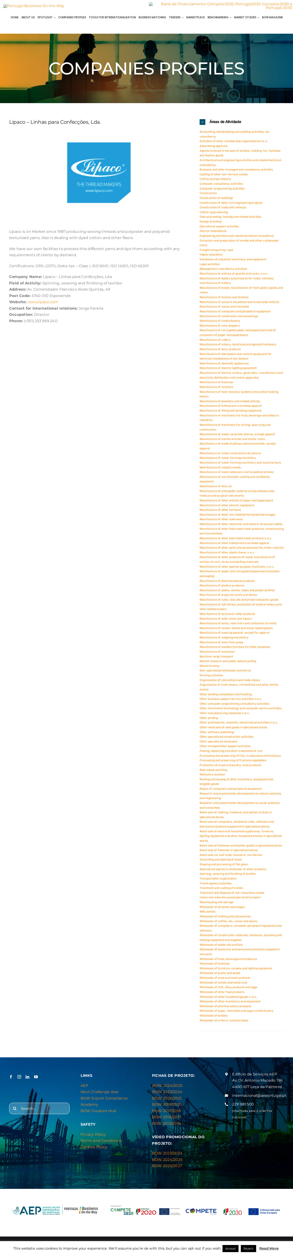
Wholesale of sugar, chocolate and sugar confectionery (237, 1013)
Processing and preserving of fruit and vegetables (233, 763)
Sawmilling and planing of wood (221, 862)
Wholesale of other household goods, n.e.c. (229, 999)
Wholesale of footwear (215, 966)
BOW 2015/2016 (166, 1126)
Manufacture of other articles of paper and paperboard (236, 503)
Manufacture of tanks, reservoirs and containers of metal (238, 626)
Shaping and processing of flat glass (224, 867)
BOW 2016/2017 (166, 1120)
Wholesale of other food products (222, 995)
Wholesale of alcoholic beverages (222, 909)
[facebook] (11, 1080)
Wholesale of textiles (214, 1018)
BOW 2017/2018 (166, 1114)
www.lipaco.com (43, 305)
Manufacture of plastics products (222, 588)
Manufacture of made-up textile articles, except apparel (237, 437)
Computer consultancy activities (221, 186)
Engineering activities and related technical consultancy (237, 238)
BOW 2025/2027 (167, 1169)
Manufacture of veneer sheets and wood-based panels (236, 631)
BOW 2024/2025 (167, 1088)
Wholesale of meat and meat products (225, 980)
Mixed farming (209, 669)
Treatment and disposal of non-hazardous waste (232, 895)
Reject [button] (248, 1248)
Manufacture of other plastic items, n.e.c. (227, 555)
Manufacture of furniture (216, 390)
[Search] (15, 1111)
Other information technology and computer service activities (241, 711)
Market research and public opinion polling (228, 664)
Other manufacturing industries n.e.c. (225, 716)
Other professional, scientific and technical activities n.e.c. (239, 725)
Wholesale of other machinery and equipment (230, 1004)
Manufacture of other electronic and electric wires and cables (241, 527)
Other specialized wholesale (218, 744)
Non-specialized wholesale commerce (225, 673)
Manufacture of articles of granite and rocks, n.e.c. (234, 276)
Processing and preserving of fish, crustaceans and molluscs (240, 758)
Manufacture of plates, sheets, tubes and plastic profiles (237, 593)
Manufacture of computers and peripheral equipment (235, 314)
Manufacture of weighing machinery (224, 640)
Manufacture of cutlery (215, 342)
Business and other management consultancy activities (236, 172)
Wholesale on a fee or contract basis (224, 1023)
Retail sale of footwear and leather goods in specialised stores (241, 848)
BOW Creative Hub (98, 1114)
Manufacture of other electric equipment (227, 508)
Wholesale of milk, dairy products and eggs (228, 990)
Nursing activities (211, 678)
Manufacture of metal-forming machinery (228, 460)
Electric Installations (213, 234)
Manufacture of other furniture (220, 512)
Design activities (211, 224)
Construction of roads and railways (223, 210)
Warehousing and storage (216, 905)
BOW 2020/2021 (167, 1101)
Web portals (207, 914)
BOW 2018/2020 (167, 1107)
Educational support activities (219, 229)
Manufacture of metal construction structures (230, 456)
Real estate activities (213, 772)
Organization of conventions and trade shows (230, 682)
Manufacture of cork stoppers (220, 328)
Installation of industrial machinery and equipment (233, 262)
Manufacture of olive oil (215, 489)
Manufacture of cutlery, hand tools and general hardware (238, 347)
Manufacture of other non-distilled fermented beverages (237, 517)
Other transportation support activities (225, 749)
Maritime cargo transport (216, 659)
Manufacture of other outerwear (221, 522)
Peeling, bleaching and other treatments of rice (231, 754)
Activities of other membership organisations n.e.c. (234, 144)
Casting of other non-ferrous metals (224, 177)
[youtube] (36, 1080)
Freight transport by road (216, 253)
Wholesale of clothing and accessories (225, 919)
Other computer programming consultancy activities (234, 706)
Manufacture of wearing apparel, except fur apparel (234, 635)
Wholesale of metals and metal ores (223, 985)
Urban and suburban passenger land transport (230, 900)
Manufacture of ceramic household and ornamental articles (239, 304)
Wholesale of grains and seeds (220, 976)
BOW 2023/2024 (167, 1095)
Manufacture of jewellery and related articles (230, 404)
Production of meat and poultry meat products (230, 768)
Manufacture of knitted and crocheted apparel (230, 408)
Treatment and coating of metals (221, 891)
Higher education (211, 257)
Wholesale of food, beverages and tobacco (228, 961)
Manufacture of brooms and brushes (224, 300)
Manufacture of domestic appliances (224, 366)
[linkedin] (27, 1080)
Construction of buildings (216, 201)
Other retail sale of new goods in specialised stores (233, 730)
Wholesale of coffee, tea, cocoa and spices (229, 924)
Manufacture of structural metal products (227, 616)
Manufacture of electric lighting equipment (228, 371)
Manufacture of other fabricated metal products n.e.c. (236, 541)
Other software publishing (217, 735)
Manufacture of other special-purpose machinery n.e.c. (237, 569)
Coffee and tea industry (215, 182)
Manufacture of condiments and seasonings (229, 319)
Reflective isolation (212, 777)
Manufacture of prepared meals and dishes (228, 597)
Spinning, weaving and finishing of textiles (228, 876)
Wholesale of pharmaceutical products (225, 1009)
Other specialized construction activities (226, 739)
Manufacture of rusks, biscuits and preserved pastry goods (239, 602)
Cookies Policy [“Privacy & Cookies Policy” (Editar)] (94, 1150)
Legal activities (210, 267)
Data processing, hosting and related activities (230, 219)
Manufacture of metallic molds (220, 470)
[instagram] (19, 1080)
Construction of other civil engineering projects (231, 205)
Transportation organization (218, 881)
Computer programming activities (222, 191)
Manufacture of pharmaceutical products (227, 583)
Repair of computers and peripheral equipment (231, 791)
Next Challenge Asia (99, 1095)
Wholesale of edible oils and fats (221, 947)
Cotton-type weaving (214, 215)
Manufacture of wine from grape (221, 645)
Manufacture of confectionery (220, 323)
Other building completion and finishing (226, 697)
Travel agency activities (215, 886)
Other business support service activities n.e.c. (231, 702)
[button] (242, 125)
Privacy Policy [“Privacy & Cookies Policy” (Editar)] (93, 1137)
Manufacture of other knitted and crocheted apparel (234, 545)
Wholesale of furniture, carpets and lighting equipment (236, 971)
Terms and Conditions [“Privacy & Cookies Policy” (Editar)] (101, 1143)
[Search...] (39, 1111)
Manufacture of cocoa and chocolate (224, 309)
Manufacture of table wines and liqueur (226, 621)
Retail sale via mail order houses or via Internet (231, 858)
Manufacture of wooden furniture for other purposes (235, 649)
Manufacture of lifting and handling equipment (230, 413)
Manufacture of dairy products (220, 352)
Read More (269, 1248)
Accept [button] (230, 1248)
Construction (208, 196)
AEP (84, 1088)
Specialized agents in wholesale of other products (233, 872)
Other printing (209, 720)
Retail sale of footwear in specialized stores (229, 853)
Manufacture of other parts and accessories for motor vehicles (242, 550)
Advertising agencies (214, 149)
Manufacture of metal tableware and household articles (237, 475)
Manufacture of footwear (216, 385)
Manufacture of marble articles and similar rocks (232, 442)
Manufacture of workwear (217, 654)
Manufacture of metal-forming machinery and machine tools (240, 465)
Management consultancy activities (223, 271)
